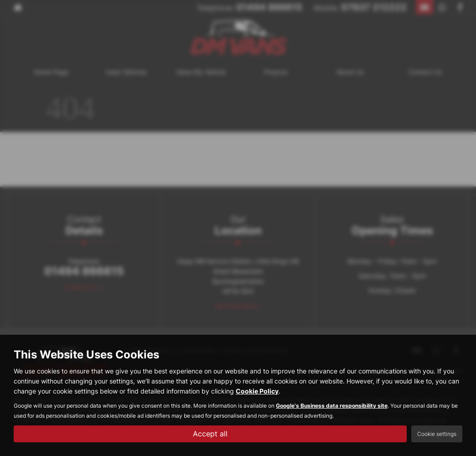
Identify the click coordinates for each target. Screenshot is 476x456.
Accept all (210, 433)
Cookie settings (436, 433)
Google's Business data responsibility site (332, 405)
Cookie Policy (257, 391)
